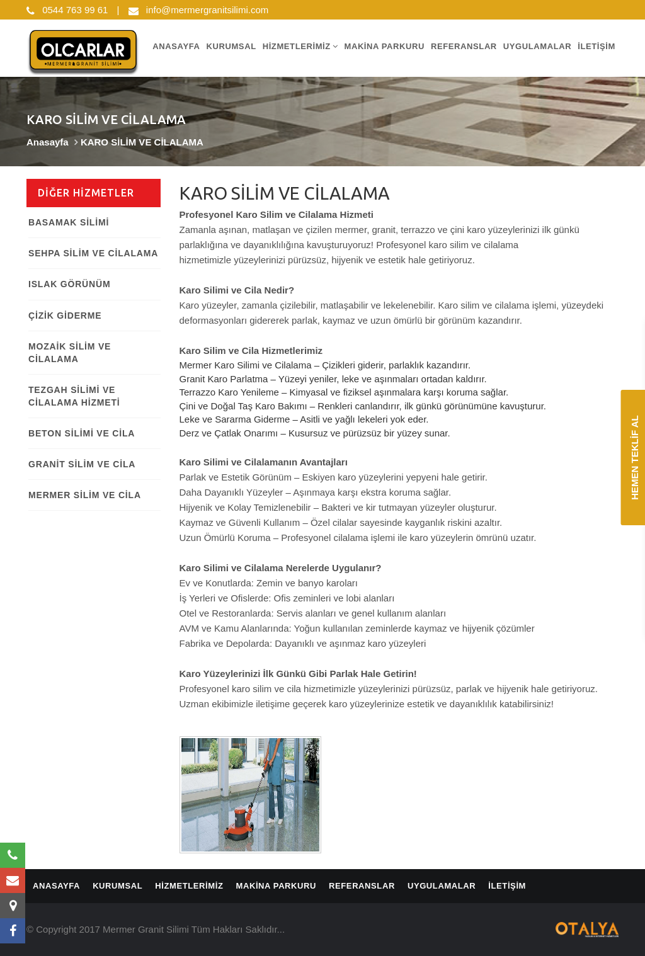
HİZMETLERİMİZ (300, 45)
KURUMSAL (231, 45)
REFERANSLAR (464, 45)
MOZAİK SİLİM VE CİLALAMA (69, 352)
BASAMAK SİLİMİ (68, 222)
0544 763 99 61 (67, 9)
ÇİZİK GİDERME (64, 315)
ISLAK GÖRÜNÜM (69, 284)
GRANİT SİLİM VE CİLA (81, 463)
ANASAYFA (176, 45)
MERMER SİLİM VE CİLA (84, 494)
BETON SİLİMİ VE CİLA (81, 433)
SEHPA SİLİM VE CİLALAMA (93, 253)
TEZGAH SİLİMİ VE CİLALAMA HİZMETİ (74, 395)
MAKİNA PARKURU (384, 45)
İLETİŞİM (596, 45)
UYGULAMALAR (537, 45)
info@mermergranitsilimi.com (198, 9)
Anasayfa (47, 142)
